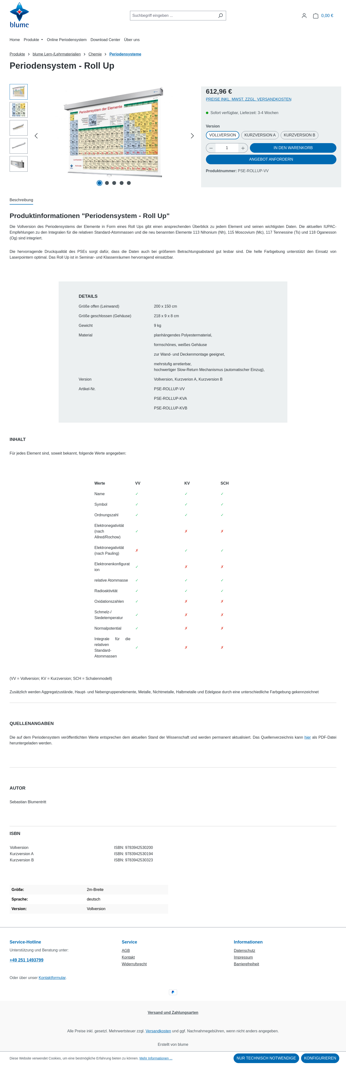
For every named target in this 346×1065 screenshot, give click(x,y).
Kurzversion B (299, 135)
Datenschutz (244, 951)
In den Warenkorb (293, 148)
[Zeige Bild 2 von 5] (107, 183)
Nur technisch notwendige (266, 1058)
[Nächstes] (192, 136)
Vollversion (222, 135)
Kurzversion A (260, 135)
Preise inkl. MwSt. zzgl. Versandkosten (249, 99)
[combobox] (172, 15)
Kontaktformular (52, 978)
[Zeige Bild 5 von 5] (129, 183)
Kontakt (128, 957)
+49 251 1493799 (26, 960)
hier (307, 737)
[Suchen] (220, 15)
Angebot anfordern (271, 159)
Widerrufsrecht (134, 964)
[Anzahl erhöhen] (243, 148)
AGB (126, 951)
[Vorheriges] (36, 136)
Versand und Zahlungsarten (173, 1012)
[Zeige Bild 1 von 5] (100, 183)
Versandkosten (158, 1031)
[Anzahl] (227, 148)
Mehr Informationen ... (156, 1058)
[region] (103, 135)
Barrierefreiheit (246, 964)
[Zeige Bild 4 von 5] (122, 183)
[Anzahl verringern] (211, 148)
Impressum (243, 957)
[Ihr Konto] (304, 15)
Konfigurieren (320, 1058)
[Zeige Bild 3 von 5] (114, 183)
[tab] (21, 200)
